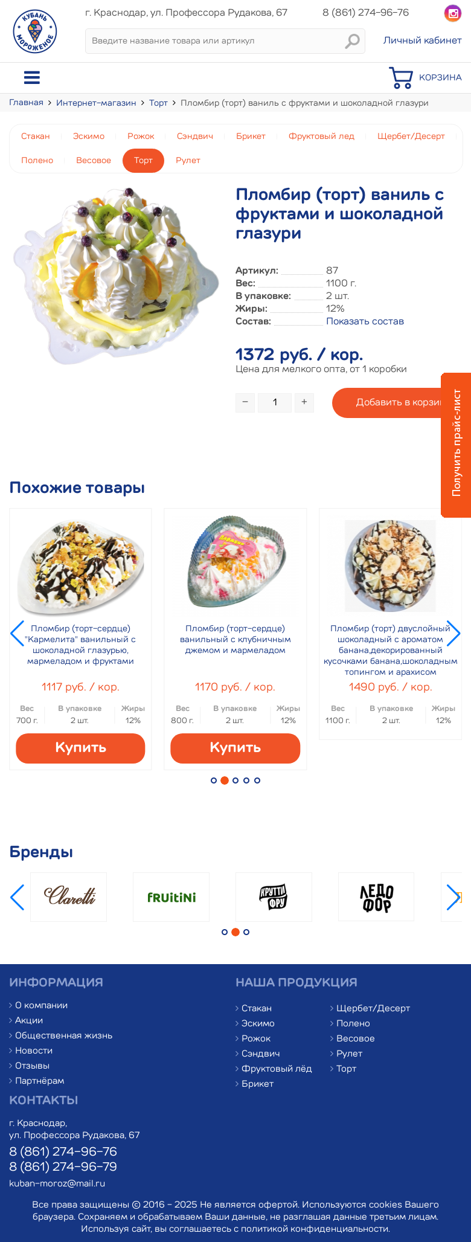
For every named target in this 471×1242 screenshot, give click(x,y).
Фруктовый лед (321, 136)
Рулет (188, 160)
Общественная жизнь (63, 1036)
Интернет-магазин (96, 103)
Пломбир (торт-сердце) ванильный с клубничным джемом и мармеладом (235, 640)
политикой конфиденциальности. (315, 1229)
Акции (29, 1021)
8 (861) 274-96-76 (63, 1153)
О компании (41, 1006)
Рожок (140, 136)
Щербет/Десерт (411, 136)
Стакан (35, 136)
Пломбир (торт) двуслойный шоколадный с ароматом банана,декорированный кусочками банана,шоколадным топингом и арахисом (391, 651)
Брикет (251, 136)
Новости (34, 1051)
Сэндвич (195, 136)
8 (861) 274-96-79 (63, 1168)
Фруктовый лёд (277, 1069)
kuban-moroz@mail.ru (57, 1184)
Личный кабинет (422, 41)
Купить (80, 748)
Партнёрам (39, 1081)
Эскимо (88, 136)
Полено (37, 160)
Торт (158, 103)
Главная (26, 102)
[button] (214, 780)
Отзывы (32, 1066)
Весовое (93, 160)
